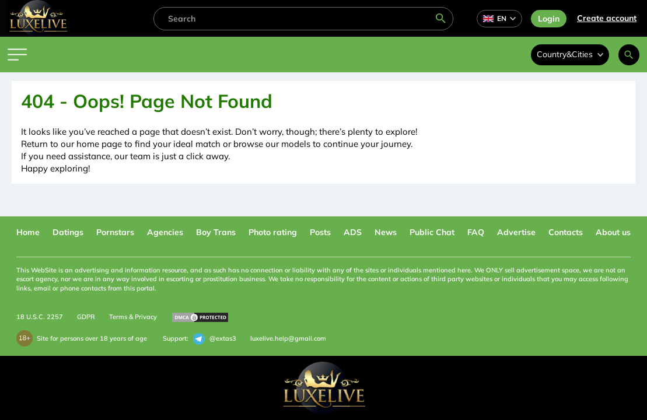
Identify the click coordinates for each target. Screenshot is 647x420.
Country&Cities (570, 54)
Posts (320, 232)
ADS (353, 232)
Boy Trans (216, 232)
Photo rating (273, 232)
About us (613, 232)
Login (548, 18)
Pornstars (115, 232)
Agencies (165, 232)
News (386, 232)
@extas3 (214, 339)
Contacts (565, 232)
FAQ (475, 232)
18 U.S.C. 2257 (39, 317)
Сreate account (606, 18)
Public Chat (432, 232)
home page (99, 143)
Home (28, 232)
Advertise (516, 232)
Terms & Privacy (133, 317)
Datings (68, 232)
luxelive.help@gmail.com (288, 338)
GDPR (86, 317)
